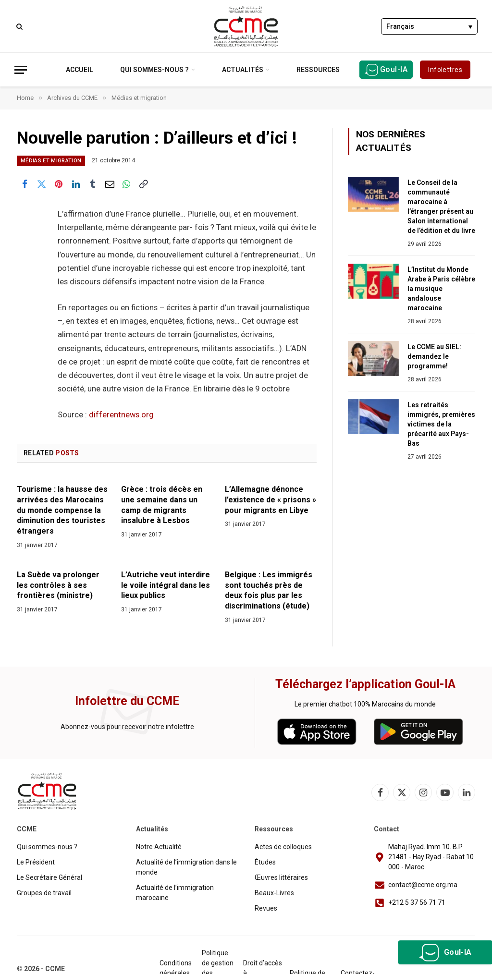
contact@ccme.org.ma (422, 885)
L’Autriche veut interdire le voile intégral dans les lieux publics (165, 585)
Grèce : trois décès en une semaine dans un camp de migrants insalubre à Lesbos (161, 505)
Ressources (318, 69)
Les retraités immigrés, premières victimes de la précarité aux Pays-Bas (441, 424)
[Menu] (20, 70)
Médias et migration (51, 161)
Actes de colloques (283, 847)
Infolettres (445, 69)
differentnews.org (121, 414)
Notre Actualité (159, 847)
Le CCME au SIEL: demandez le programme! (434, 356)
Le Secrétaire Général (49, 877)
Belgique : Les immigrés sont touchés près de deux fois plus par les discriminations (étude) (268, 590)
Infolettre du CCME (127, 701)
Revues (266, 908)
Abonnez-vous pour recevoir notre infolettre (127, 726)
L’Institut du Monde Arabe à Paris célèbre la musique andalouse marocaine (441, 289)
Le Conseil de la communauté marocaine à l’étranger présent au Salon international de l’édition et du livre (441, 206)
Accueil (79, 69)
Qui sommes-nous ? (154, 69)
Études (265, 862)
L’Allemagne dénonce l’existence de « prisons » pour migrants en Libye (270, 500)
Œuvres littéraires (281, 877)
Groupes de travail (44, 893)
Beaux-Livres (274, 893)
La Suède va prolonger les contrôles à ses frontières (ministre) (58, 585)
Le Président (36, 862)
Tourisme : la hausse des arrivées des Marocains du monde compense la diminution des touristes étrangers (62, 510)
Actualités (242, 69)
